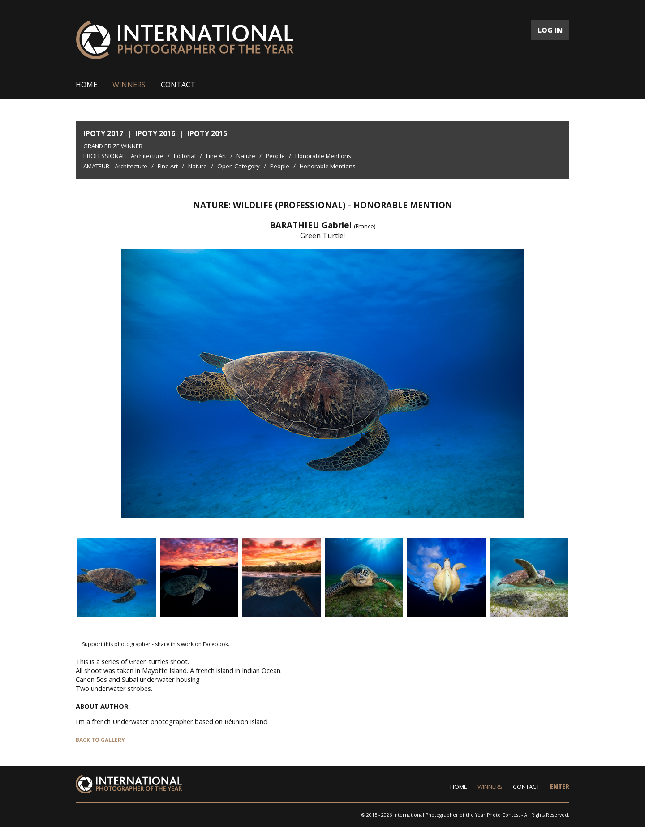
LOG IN (550, 30)
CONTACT (178, 85)
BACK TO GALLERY (100, 740)
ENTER (559, 787)
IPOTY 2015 (207, 133)
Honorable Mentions (323, 156)
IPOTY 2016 (155, 133)
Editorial (185, 156)
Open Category (238, 166)
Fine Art (216, 156)
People (275, 156)
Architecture (147, 156)
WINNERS (129, 85)
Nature (245, 156)
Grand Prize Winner (112, 146)
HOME (86, 85)
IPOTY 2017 (103, 133)
